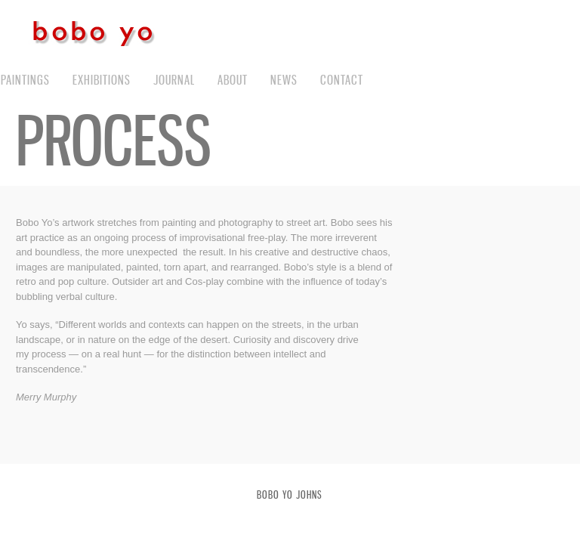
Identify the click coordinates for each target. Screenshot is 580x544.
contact (341, 80)
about (233, 80)
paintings (25, 80)
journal (174, 80)
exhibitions (101, 80)
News (284, 80)
